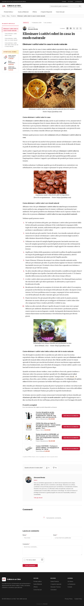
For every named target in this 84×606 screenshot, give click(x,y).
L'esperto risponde (56, 584)
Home (3, 16)
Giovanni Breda (33, 29)
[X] (74, 28)
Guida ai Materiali (23, 12)
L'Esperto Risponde (46, 12)
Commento (26, 544)
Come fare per (60, 12)
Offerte (34, 12)
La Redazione (78, 1)
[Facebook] (70, 28)
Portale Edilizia (9, 12)
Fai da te (13, 16)
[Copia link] (80, 28)
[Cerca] (63, 6)
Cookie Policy (78, 598)
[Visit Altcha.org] (42, 560)
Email (55, 535)
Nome (25, 535)
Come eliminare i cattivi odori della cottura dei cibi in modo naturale (11, 44)
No (55, 468)
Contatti (64, 1)
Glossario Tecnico (56, 587)
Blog (8, 16)
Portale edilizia (37, 581)
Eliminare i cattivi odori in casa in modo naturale (10, 29)
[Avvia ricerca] (80, 6)
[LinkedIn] (67, 28)
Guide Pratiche (55, 581)
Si (47, 468)
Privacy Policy (69, 598)
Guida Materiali (37, 584)
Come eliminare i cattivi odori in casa (11, 34)
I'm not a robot (31, 560)
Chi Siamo (70, 1)
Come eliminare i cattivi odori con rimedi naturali (11, 39)
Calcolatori (54, 589)
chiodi (72, 376)
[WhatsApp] (77, 28)
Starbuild (45, 604)
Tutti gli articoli (38, 497)
